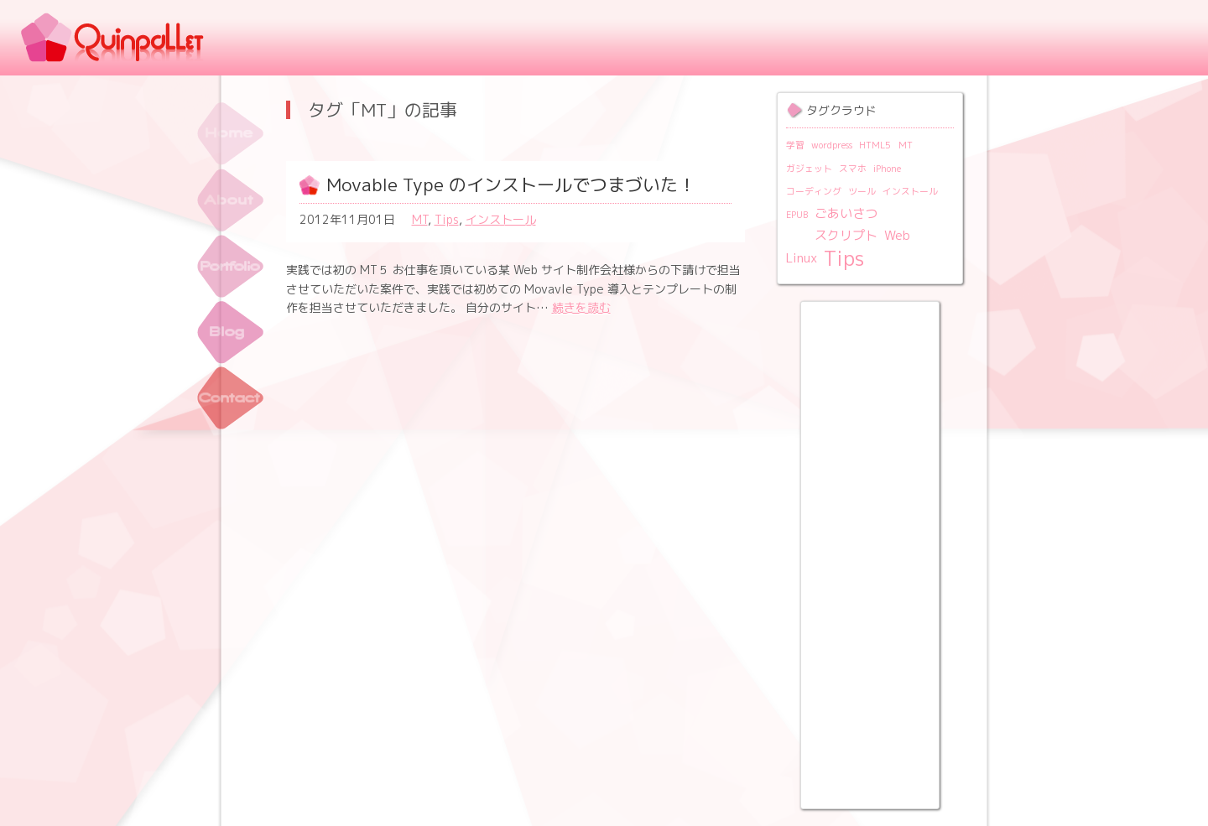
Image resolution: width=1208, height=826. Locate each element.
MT (420, 219)
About (230, 200)
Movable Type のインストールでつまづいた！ (510, 184)
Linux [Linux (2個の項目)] (801, 258)
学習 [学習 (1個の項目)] (795, 145)
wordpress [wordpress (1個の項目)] (831, 145)
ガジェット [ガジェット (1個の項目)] (809, 168)
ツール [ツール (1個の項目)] (862, 191)
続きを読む (581, 307)
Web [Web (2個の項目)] (897, 235)
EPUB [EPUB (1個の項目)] (797, 215)
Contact (230, 399)
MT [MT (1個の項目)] (905, 145)
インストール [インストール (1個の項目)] (910, 191)
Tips (447, 219)
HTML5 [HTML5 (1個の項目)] (875, 145)
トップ (230, 134)
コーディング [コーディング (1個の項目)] (813, 191)
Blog (230, 332)
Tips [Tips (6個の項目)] (844, 258)
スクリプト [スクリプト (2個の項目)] (846, 235)
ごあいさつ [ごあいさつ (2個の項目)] (846, 213)
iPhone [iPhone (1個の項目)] (887, 168)
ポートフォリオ (230, 266)
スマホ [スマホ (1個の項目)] (853, 168)
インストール (501, 219)
